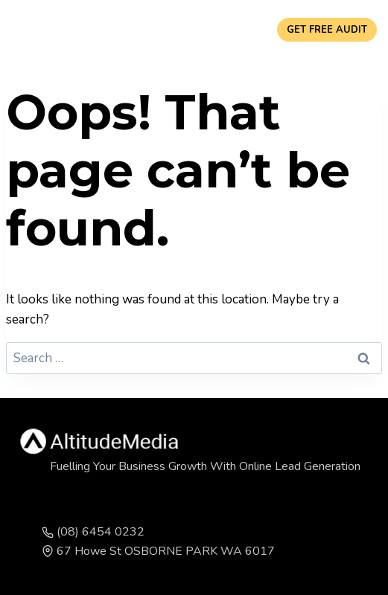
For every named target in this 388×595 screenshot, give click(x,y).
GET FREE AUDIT (327, 29)
